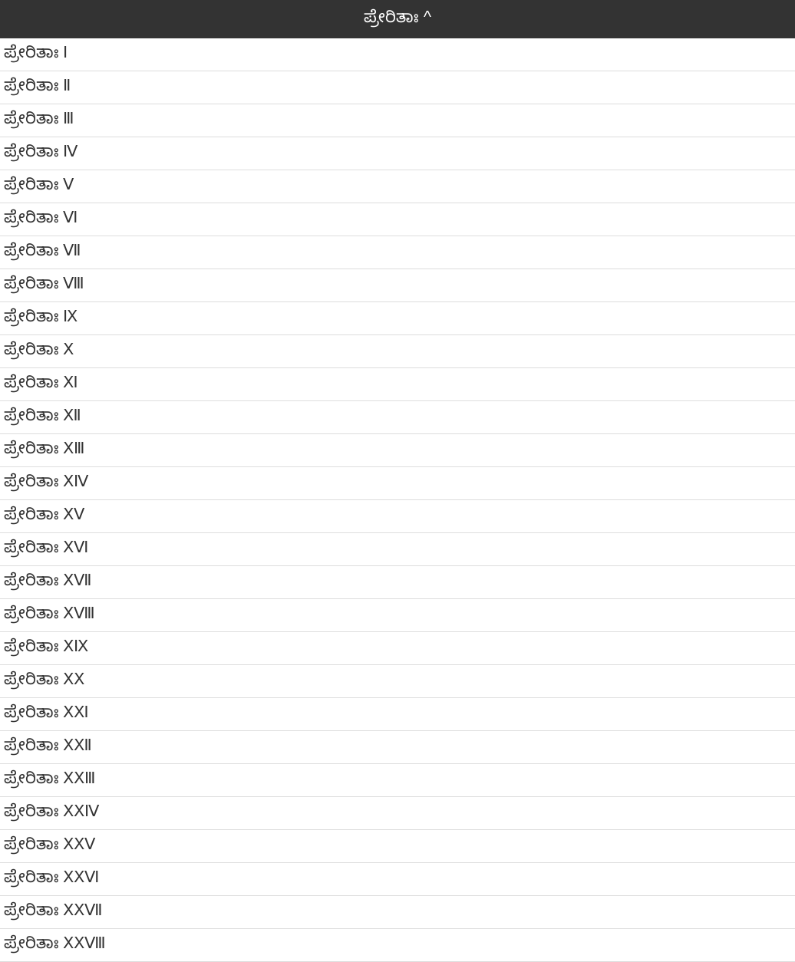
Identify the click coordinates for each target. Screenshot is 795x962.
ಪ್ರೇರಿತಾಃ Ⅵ (41, 217)
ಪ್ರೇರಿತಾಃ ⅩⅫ (48, 745)
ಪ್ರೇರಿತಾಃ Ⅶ (42, 250)
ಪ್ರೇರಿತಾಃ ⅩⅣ (46, 481)
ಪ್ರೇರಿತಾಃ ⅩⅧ (49, 613)
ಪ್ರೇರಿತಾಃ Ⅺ (41, 382)
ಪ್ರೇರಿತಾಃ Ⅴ (39, 184)
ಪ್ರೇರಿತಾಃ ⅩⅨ (46, 646)
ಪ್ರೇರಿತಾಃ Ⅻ (42, 415)
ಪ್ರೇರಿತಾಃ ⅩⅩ (44, 679)
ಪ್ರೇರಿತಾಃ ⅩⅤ (44, 514)
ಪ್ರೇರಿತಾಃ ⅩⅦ (48, 580)
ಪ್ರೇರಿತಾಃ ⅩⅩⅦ (53, 910)
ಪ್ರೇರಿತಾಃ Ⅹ (39, 349)
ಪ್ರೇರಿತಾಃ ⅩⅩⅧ (55, 943)
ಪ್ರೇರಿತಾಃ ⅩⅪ (46, 712)
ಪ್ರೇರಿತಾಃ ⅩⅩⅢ (49, 778)
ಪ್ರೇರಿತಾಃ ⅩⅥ (46, 547)
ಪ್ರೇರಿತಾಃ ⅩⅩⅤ (49, 844)
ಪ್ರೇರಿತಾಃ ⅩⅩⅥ (51, 877)
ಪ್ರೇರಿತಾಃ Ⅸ (41, 316)
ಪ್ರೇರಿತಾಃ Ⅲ (39, 118)
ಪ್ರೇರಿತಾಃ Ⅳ (41, 151)
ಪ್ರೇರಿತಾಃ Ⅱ (37, 85)
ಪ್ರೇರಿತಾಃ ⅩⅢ (44, 448)
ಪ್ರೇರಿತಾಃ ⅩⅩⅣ (51, 811)
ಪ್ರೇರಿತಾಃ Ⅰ (36, 52)
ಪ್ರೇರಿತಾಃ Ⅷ (44, 283)
